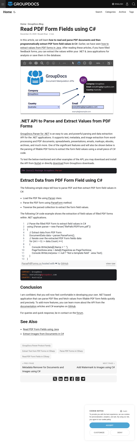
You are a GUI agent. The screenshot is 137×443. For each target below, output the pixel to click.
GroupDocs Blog (35, 24)
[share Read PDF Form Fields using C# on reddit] (66, 379)
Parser (51, 198)
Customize (99, 433)
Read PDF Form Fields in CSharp (35, 356)
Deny (120, 433)
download (58, 163)
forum (80, 312)
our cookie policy (105, 419)
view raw (110, 263)
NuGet (37, 163)
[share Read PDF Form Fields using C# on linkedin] (61, 379)
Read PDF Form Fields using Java (41, 329)
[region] (68, 241)
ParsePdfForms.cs (32, 263)
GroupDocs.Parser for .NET (34, 133)
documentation (28, 306)
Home (7, 12)
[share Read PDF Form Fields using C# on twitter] (55, 379)
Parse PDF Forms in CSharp (71, 351)
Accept (109, 425)
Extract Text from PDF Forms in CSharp (38, 351)
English (117, 4)
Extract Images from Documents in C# (43, 333)
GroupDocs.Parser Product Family (36, 346)
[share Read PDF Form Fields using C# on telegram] (83, 379)
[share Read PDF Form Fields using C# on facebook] (72, 379)
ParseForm (57, 202)
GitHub (64, 263)
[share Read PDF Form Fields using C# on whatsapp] (77, 379)
